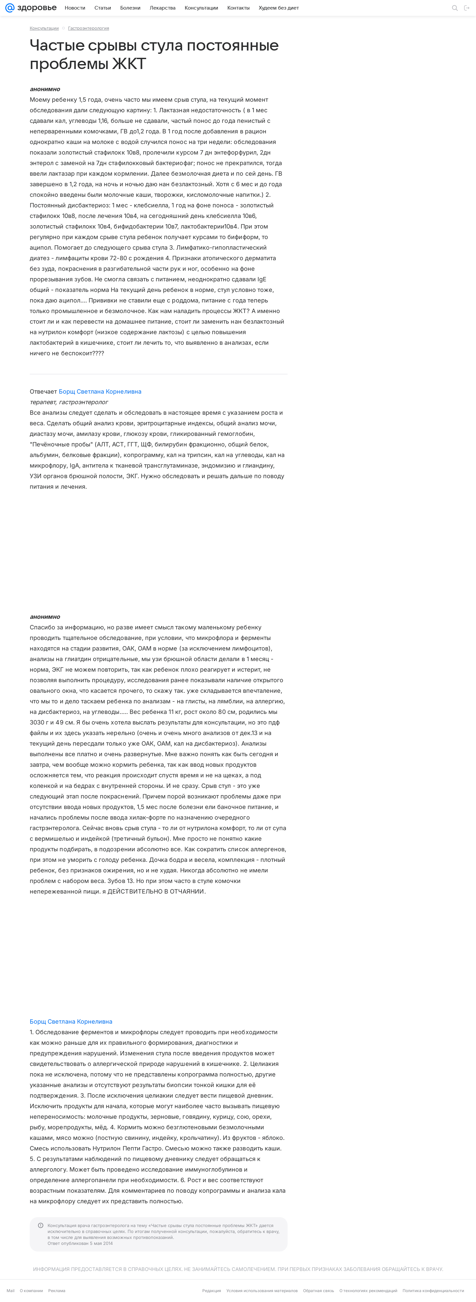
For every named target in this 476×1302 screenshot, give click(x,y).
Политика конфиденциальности (433, 1290)
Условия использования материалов (262, 1290)
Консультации (44, 28)
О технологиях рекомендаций (368, 1290)
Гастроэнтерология (88, 28)
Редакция (211, 1290)
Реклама (56, 1290)
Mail (11, 1290)
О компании (31, 1290)
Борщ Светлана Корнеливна (100, 391)
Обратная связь (318, 1290)
